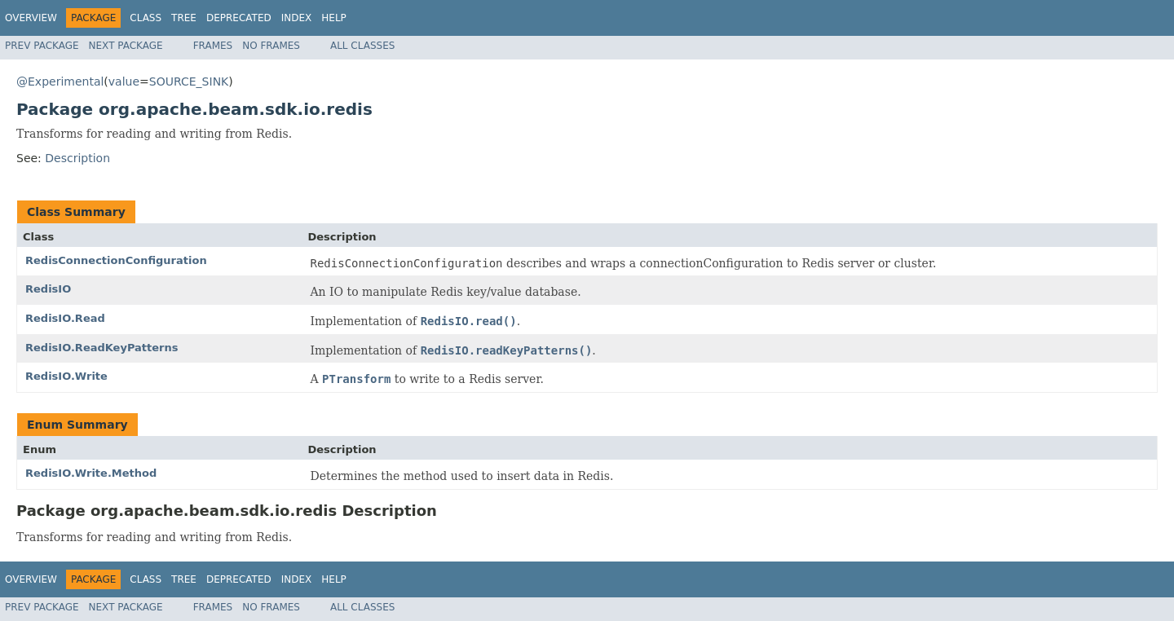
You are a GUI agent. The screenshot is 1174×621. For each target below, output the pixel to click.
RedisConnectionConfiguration (116, 260)
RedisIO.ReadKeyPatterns (102, 347)
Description (77, 158)
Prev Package (42, 45)
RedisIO (48, 289)
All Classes (362, 45)
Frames (213, 45)
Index (296, 18)
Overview (31, 18)
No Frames (271, 45)
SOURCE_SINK (188, 81)
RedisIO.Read (65, 318)
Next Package (126, 45)
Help (333, 18)
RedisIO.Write (66, 376)
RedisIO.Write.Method (91, 473)
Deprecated (238, 18)
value (123, 81)
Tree (183, 18)
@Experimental (60, 81)
